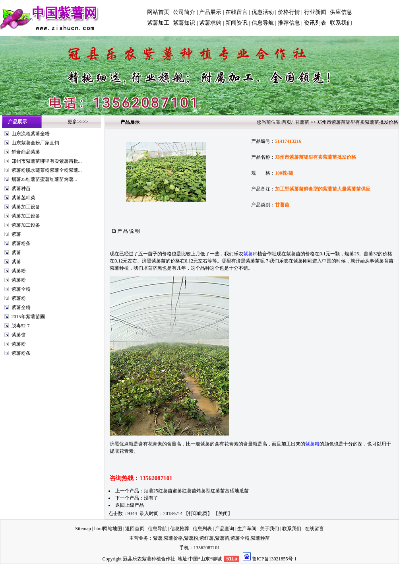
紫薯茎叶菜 (23, 197)
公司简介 (184, 12)
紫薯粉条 (21, 243)
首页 (286, 122)
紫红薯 (207, 538)
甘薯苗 (302, 122)
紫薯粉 (19, 271)
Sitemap (83, 528)
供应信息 (341, 12)
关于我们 (269, 528)
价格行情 (289, 12)
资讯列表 (315, 23)
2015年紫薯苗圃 (28, 316)
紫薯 (16, 234)
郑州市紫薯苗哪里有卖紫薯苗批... (47, 161)
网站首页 (158, 12)
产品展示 (210, 12)
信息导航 (263, 23)
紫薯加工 (158, 23)
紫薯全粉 (21, 289)
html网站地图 (108, 528)
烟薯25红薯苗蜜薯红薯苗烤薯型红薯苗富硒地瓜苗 (196, 491)
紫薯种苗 (21, 188)
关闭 (223, 513)
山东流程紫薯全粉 (31, 133)
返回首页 (134, 528)
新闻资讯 (236, 23)
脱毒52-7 (21, 326)
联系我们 (341, 23)
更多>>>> (78, 121)
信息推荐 (179, 528)
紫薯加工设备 (26, 207)
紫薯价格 (173, 538)
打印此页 (197, 513)
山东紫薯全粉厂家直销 (35, 143)
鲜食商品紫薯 (26, 152)
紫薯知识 (184, 23)
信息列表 (202, 528)
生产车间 (246, 528)
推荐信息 (289, 23)
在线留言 (236, 12)
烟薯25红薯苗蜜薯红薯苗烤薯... (44, 179)
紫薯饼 (19, 335)
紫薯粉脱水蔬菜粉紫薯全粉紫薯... (47, 170)
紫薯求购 (210, 23)
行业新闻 (315, 12)
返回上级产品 (129, 505)
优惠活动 (263, 12)
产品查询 (224, 528)
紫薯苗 (222, 538)
